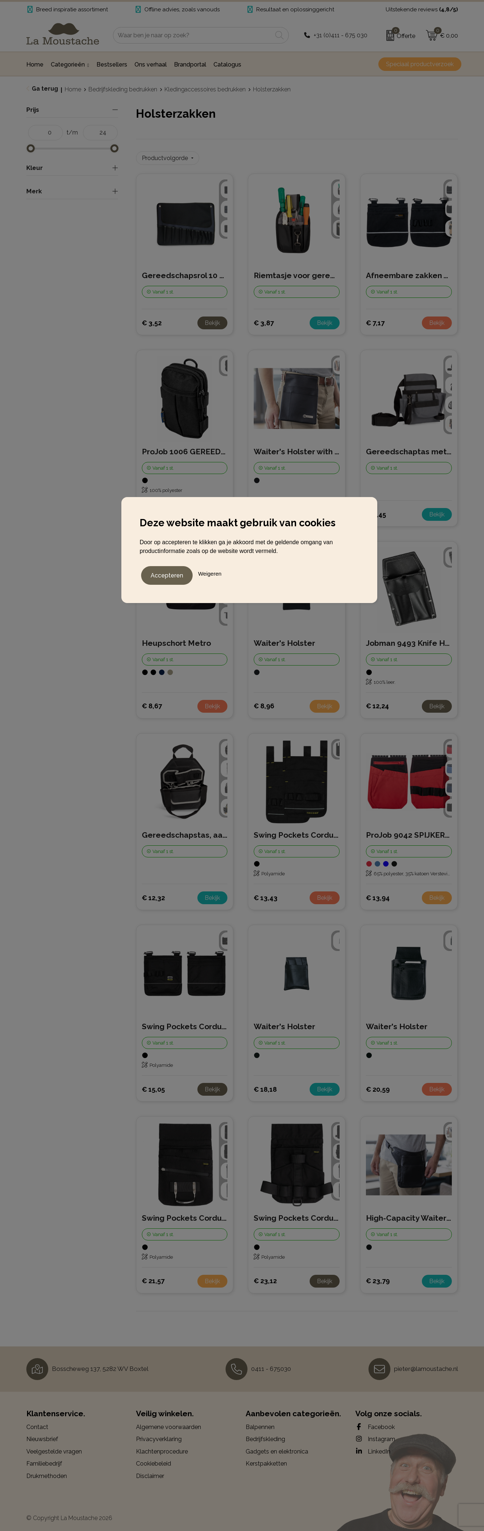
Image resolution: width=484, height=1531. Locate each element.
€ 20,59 (378, 1086)
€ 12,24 (377, 702)
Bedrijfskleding (265, 1435)
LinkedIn (372, 1448)
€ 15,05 (153, 1086)
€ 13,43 (265, 894)
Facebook (375, 1423)
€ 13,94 (378, 894)
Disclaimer (150, 1472)
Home (73, 89)
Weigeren (210, 572)
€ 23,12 (265, 1277)
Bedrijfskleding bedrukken (122, 89)
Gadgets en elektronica (277, 1448)
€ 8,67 (152, 702)
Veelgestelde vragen (54, 1448)
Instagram (375, 1435)
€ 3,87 (264, 319)
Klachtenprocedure (162, 1448)
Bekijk (212, 319)
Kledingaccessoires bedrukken (205, 89)
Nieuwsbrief (42, 1435)
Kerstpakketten (266, 1460)
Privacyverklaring (159, 1435)
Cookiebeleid (153, 1460)
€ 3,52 (152, 319)
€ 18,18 (265, 1086)
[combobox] (192, 35)
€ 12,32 (153, 894)
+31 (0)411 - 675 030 (340, 35)
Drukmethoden (46, 1472)
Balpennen (260, 1423)
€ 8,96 (264, 702)
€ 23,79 (378, 1277)
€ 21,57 (153, 1277)
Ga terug (45, 88)
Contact (37, 1423)
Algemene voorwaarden (168, 1423)
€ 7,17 (375, 319)
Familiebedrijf (44, 1460)
